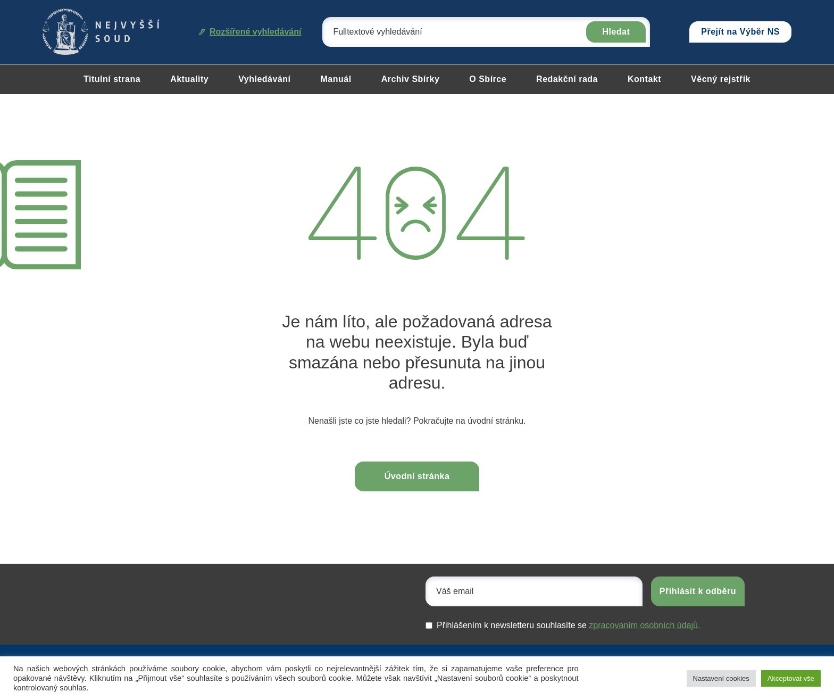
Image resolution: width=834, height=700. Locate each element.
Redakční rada (567, 79)
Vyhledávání (264, 79)
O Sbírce (487, 79)
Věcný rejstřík (720, 79)
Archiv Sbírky (410, 79)
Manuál (336, 79)
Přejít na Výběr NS (740, 31)
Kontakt (644, 79)
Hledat (616, 31)
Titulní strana (112, 79)
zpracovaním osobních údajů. (644, 625)
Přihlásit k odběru (698, 591)
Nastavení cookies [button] (721, 678)
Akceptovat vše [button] (791, 678)
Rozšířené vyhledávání (250, 31)
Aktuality (189, 79)
